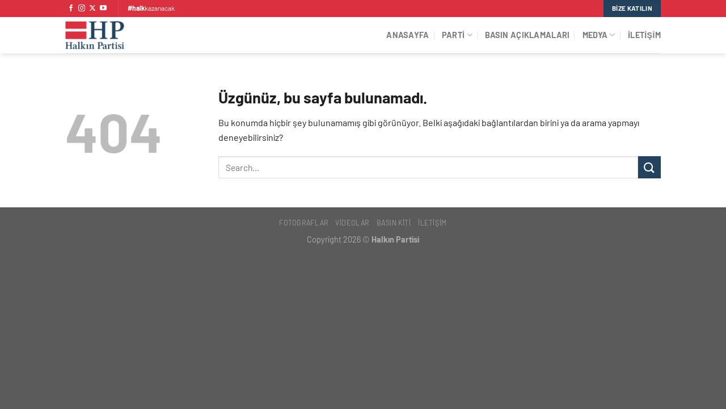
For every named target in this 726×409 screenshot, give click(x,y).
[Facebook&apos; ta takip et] (70, 8)
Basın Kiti (394, 223)
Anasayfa (407, 35)
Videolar (352, 223)
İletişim (644, 35)
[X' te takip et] (92, 8)
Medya (599, 35)
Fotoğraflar (303, 223)
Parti (457, 35)
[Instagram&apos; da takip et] (81, 8)
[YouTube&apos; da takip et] (103, 8)
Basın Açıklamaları (527, 35)
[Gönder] (649, 167)
